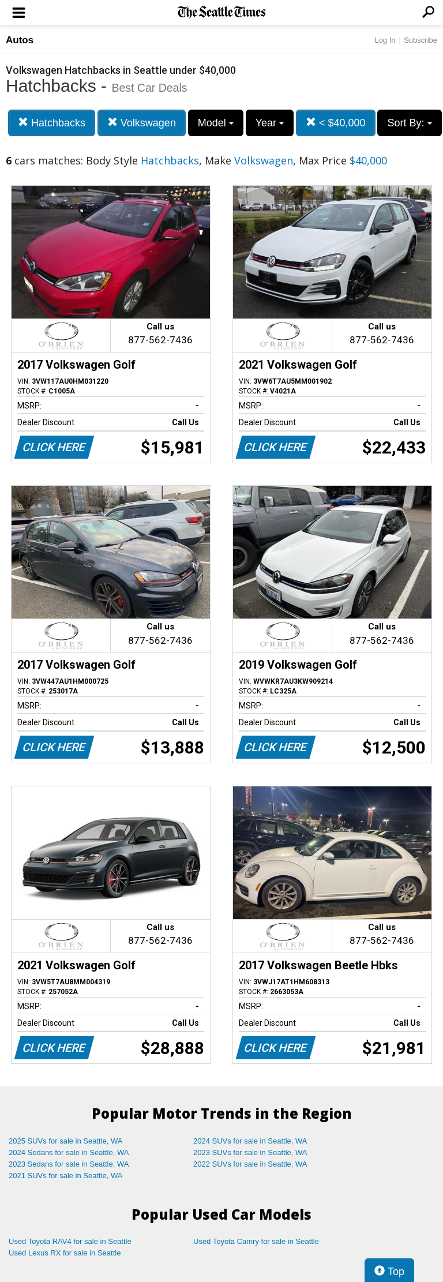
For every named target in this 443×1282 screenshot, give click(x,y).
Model (216, 123)
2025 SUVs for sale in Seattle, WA (66, 1141)
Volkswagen (141, 123)
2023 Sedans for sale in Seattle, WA (69, 1164)
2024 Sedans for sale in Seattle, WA (69, 1152)
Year (270, 123)
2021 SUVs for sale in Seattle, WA (66, 1175)
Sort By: (409, 123)
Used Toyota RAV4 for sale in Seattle (70, 1241)
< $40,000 (336, 123)
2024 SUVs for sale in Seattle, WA (250, 1141)
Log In (384, 40)
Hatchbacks (51, 123)
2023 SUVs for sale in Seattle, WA (250, 1152)
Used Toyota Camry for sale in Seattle (256, 1241)
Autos (19, 40)
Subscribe (420, 40)
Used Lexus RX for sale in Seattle (65, 1253)
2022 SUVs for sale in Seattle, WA (250, 1164)
